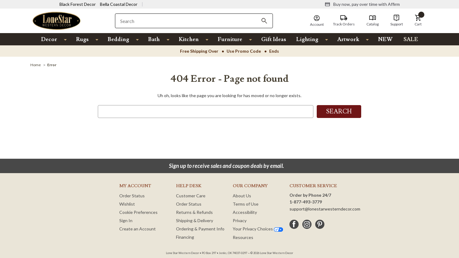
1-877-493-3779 (305, 201)
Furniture (230, 39)
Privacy (240, 220)
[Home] (35, 65)
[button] (418, 20)
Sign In (125, 220)
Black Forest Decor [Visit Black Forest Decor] (77, 4)
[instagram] (307, 224)
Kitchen (189, 39)
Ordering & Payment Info (200, 228)
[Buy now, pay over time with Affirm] (362, 4)
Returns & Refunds (194, 212)
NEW (385, 39)
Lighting (307, 39)
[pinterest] (319, 224)
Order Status (132, 195)
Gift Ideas (273, 39)
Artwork (348, 39)
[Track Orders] (344, 20)
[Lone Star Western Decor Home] (57, 20)
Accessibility (245, 212)
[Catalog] (372, 20)
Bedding (118, 39)
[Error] (51, 65)
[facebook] (294, 224)
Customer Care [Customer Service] (190, 195)
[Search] (264, 21)
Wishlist (127, 204)
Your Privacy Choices (258, 228)
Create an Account (137, 228)
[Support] (396, 20)
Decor (49, 39)
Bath (154, 39)
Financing (185, 237)
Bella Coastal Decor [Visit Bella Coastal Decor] (118, 4)
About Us (242, 195)
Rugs (82, 39)
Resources (243, 237)
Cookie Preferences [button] (138, 212)
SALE (411, 39)
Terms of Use (245, 204)
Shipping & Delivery (194, 220)
